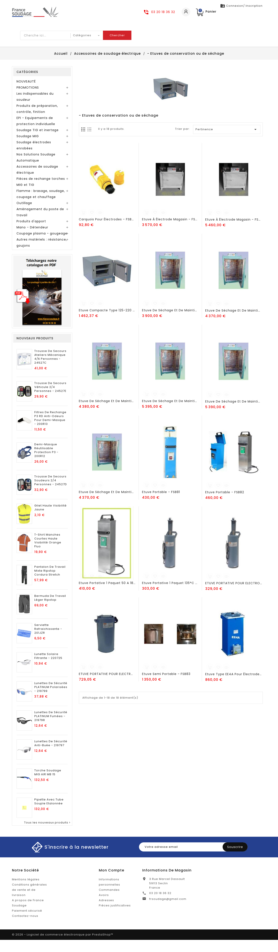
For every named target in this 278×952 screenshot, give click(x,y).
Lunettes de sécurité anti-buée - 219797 (50, 755)
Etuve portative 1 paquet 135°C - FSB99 (170, 595)
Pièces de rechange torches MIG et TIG (41, 194)
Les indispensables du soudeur (35, 109)
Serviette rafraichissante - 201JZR (48, 641)
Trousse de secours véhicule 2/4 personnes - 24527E (50, 399)
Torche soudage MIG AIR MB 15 (47, 785)
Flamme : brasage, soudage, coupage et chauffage (41, 206)
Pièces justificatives (115, 918)
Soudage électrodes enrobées (34, 157)
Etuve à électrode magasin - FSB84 (170, 231)
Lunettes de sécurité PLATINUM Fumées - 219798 (50, 728)
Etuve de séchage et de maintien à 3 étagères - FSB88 (170, 322)
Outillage (24, 215)
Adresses (106, 912)
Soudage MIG (28, 148)
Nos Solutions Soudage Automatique (36, 169)
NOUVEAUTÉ (26, 93)
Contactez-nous (25, 928)
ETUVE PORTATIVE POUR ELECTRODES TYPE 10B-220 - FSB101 (233, 595)
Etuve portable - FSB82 (224, 504)
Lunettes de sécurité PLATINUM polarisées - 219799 (50, 699)
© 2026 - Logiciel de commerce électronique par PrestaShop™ (62, 947)
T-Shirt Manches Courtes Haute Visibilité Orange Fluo (47, 553)
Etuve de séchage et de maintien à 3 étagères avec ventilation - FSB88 (233, 323)
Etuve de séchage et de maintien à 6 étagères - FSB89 (107, 413)
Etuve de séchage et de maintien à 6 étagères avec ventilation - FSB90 (170, 413)
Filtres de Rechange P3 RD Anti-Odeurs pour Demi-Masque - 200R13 (50, 430)
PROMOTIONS (28, 99)
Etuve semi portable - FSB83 (166, 686)
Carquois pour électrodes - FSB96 (107, 231)
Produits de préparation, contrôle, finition (37, 121)
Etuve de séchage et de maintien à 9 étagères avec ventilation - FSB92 (107, 504)
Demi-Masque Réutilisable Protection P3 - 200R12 (46, 462)
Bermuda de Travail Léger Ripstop (50, 610)
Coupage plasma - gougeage (42, 245)
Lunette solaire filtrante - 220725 (48, 668)
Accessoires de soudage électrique (37, 182)
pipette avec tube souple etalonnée (49, 814)
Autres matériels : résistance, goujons (42, 254)
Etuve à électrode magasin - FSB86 (233, 232)
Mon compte (111, 882)
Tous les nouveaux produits (47, 834)
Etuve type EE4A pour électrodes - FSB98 (233, 686)
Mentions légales (26, 891)
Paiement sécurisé (27, 923)
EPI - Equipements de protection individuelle (36, 133)
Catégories (27, 84)
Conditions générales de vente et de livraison (29, 902)
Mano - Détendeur (32, 239)
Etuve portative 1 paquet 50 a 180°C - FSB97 (107, 595)
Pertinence (226, 141)
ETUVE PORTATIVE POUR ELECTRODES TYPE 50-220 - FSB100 (107, 686)
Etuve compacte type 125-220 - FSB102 (107, 322)
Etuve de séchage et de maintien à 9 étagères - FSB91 (233, 414)
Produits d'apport (31, 233)
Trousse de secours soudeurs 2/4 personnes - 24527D (50, 492)
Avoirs (104, 907)
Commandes (109, 902)
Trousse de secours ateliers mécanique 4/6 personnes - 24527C (50, 369)
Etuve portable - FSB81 (161, 504)
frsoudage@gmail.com (167, 911)
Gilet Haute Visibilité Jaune (50, 520)
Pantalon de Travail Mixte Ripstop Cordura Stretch (50, 583)
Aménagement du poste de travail (40, 224)
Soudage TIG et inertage (38, 142)
